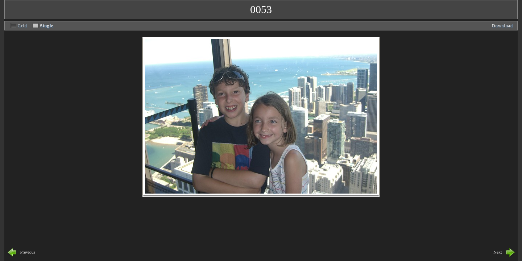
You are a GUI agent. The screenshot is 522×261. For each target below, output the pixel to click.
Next (497, 252)
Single (46, 25)
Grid (22, 25)
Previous (28, 252)
